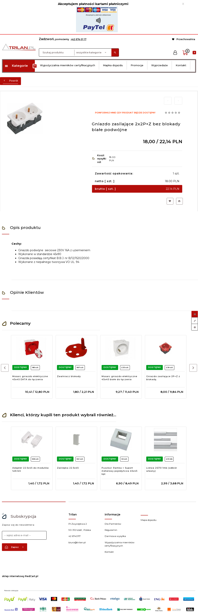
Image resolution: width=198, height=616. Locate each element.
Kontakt (181, 65)
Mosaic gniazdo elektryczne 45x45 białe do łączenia (119, 378)
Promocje (137, 65)
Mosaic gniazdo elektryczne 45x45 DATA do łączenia (30, 378)
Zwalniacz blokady (69, 376)
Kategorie (16, 66)
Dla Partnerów (113, 523)
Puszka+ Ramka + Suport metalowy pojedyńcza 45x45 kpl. (119, 471)
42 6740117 (75, 536)
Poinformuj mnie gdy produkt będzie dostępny (125, 112)
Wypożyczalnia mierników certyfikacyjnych (67, 65)
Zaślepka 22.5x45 (68, 468)
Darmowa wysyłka (115, 536)
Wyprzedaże (159, 65)
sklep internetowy (13, 576)
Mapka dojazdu (113, 65)
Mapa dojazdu (148, 520)
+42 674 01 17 (78, 39)
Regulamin (111, 529)
